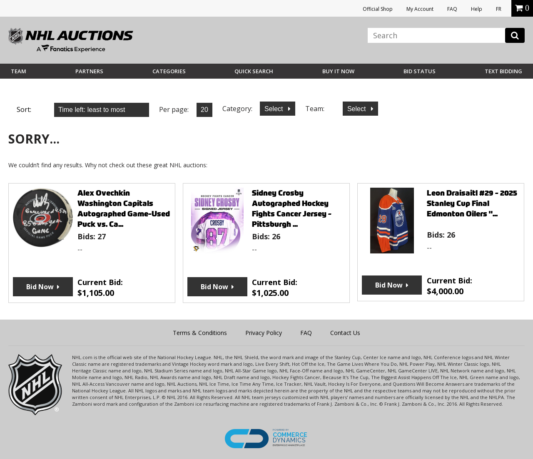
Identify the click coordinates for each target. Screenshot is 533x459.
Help (476, 8)
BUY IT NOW (338, 71)
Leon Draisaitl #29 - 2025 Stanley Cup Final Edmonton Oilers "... (472, 203)
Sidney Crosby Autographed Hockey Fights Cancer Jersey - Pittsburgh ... (291, 208)
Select (274, 108)
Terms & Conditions (200, 333)
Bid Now (40, 286)
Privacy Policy (263, 333)
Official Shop (378, 8)
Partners (89, 71)
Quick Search (253, 71)
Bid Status (419, 71)
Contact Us (345, 333)
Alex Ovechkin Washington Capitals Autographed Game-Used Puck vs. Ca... (123, 208)
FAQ (452, 8)
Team (18, 71)
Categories (169, 71)
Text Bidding (503, 71)
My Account (419, 8)
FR (498, 8)
